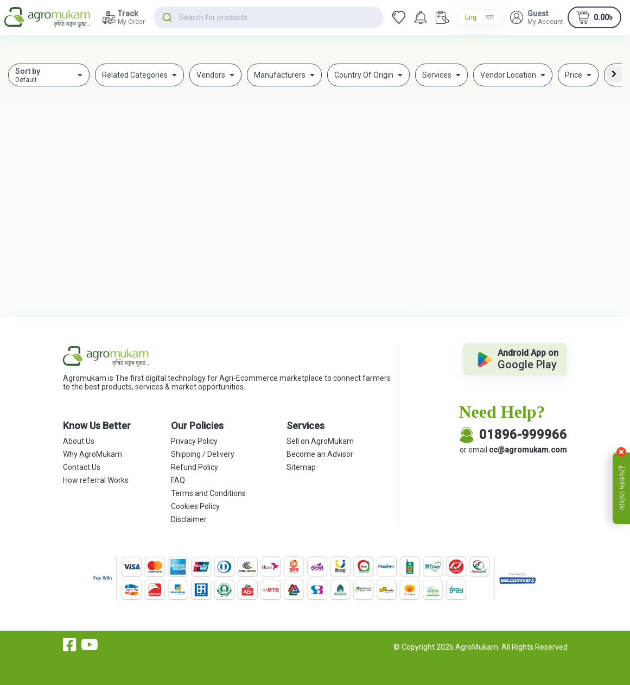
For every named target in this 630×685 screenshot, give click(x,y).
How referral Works (96, 480)
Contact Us (81, 467)
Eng (470, 17)
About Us (78, 441)
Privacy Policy (194, 441)
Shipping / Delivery (202, 454)
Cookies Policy (195, 506)
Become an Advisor (320, 454)
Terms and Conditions (208, 493)
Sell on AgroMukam (320, 441)
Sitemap (301, 467)
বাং (490, 17)
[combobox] (269, 17)
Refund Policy (194, 467)
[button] (536, 17)
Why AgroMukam (92, 454)
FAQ (178, 480)
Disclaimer (189, 519)
